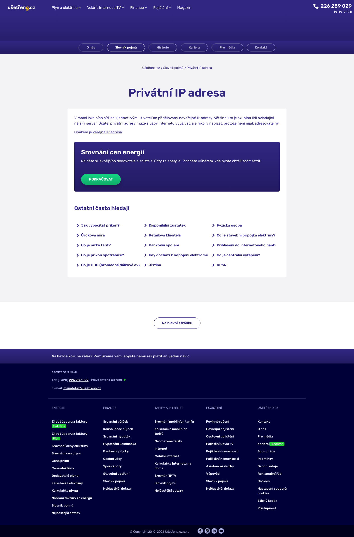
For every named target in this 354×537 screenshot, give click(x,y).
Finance (137, 7)
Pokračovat (101, 179)
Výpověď (213, 474)
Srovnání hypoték (116, 436)
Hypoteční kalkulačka (119, 444)
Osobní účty (112, 459)
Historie (163, 47)
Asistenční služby (220, 466)
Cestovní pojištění (220, 436)
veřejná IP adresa (107, 132)
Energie (58, 408)
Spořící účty (112, 466)
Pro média (227, 47)
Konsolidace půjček (118, 429)
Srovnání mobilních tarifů (174, 422)
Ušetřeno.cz (151, 68)
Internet (161, 449)
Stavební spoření (116, 474)
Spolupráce (266, 451)
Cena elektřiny (63, 468)
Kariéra (194, 47)
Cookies (264, 481)
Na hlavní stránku (177, 323)
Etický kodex (267, 501)
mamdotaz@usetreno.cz (82, 388)
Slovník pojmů (126, 47)
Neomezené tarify (168, 441)
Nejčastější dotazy (66, 513)
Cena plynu (60, 461)
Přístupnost (267, 508)
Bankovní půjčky (116, 451)
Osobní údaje (268, 466)
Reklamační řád (270, 474)
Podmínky (265, 459)
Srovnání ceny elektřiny (70, 446)
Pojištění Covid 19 (219, 444)
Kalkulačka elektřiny (67, 483)
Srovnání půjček (115, 422)
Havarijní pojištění (220, 429)
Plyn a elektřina (65, 7)
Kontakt (261, 47)
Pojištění (160, 7)
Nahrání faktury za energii (72, 498)
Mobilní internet (167, 456)
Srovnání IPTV (165, 476)
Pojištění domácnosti (222, 451)
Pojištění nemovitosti (222, 459)
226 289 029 (336, 6)
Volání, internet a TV (104, 7)
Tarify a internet (169, 408)
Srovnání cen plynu (66, 453)
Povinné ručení (217, 422)
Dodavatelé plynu (65, 476)
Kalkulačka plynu (65, 491)
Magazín (184, 7)
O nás (91, 47)
